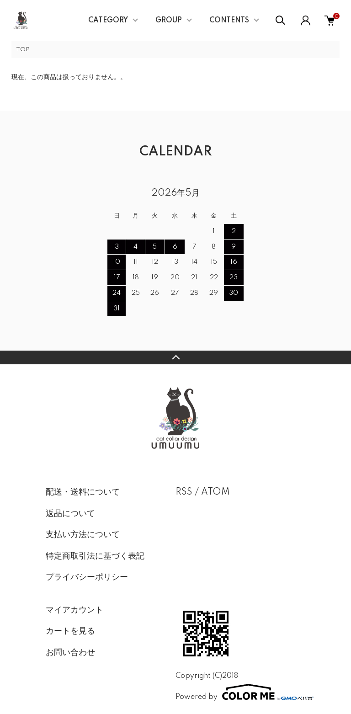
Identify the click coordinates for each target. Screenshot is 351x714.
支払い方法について (83, 534)
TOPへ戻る (175, 357)
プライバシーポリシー (87, 577)
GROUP (168, 20)
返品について (70, 513)
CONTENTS (229, 20)
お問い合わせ (70, 652)
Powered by (240, 692)
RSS (184, 492)
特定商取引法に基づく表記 (95, 556)
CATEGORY (108, 20)
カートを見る (70, 631)
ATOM (215, 492)
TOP (23, 50)
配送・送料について (83, 492)
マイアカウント (74, 610)
